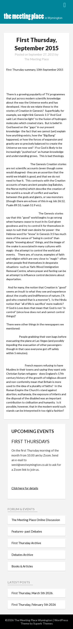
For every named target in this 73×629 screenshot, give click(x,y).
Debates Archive (22, 554)
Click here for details (24, 488)
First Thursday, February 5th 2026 (33, 604)
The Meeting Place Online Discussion (35, 520)
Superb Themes (43, 623)
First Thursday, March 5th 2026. (32, 593)
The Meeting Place (36, 59)
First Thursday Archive (26, 543)
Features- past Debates (26, 531)
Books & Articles (22, 566)
